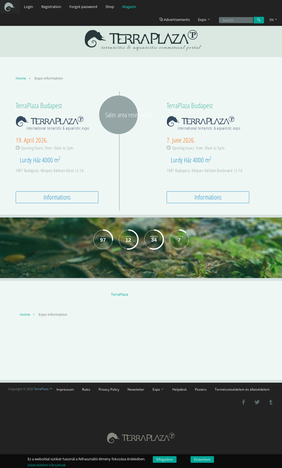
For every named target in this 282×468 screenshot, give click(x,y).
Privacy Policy (109, 389)
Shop (109, 6)
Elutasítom (202, 459)
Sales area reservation (121, 114)
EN (274, 20)
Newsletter (136, 389)
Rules (86, 389)
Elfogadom (164, 459)
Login (28, 6)
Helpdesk (179, 389)
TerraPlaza (119, 294)
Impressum (65, 389)
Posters (201, 389)
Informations (57, 197)
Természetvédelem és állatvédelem (242, 389)
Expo (158, 389)
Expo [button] (204, 19)
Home (24, 78)
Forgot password (83, 6)
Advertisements (174, 19)
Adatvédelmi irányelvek (47, 464)
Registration (51, 6)
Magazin (129, 6)
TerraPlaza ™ (43, 389)
